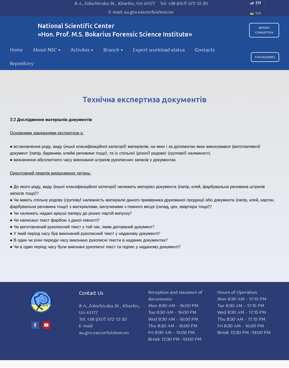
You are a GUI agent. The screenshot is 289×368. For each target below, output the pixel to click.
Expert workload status (159, 50)
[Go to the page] (21, 30)
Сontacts (205, 50)
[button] (264, 30)
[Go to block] (41, 301)
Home (16, 50)
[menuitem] (255, 3)
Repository (21, 64)
